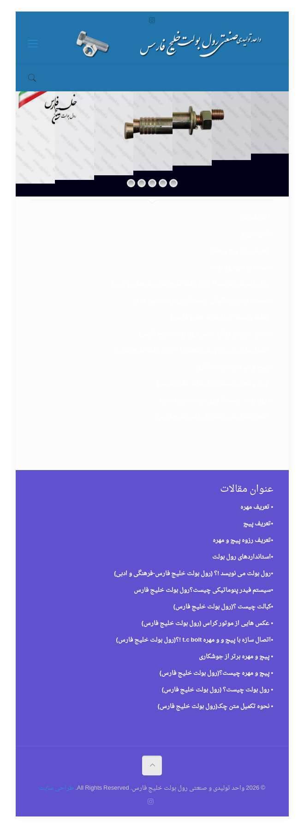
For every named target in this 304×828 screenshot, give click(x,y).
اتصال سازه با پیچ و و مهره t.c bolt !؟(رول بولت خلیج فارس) (190, 350)
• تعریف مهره (254, 217)
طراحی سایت (56, 788)
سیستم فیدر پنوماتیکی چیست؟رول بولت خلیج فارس (199, 300)
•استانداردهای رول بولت (240, 267)
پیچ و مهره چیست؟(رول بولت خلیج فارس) (212, 383)
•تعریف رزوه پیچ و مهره (240, 250)
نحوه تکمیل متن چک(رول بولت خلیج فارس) (211, 417)
